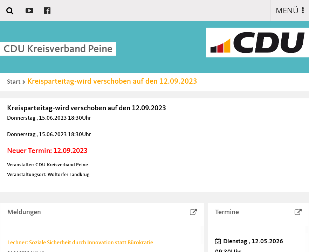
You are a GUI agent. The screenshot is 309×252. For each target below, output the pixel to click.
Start (14, 82)
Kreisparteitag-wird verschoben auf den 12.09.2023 (112, 81)
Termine (227, 212)
